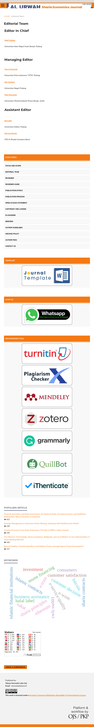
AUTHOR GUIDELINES (14, 228)
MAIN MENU (11, 157)
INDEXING (9, 221)
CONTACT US (10, 246)
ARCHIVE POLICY (12, 234)
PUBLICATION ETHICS (14, 190)
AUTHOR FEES (11, 240)
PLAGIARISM (10, 215)
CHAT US (9, 299)
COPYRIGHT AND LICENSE (15, 209)
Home (7, 16)
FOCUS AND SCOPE (13, 166)
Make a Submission (15, 667)
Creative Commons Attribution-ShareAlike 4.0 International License (58, 695)
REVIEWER (9, 178)
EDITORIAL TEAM (12, 172)
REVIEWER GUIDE (12, 184)
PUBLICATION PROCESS (15, 197)
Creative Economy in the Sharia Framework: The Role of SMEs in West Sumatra (36, 530)
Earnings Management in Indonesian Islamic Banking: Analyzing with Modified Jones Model (41, 523)
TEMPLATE (10, 260)
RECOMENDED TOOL (14, 338)
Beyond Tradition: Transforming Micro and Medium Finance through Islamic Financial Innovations (43, 546)
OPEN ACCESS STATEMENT (16, 203)
